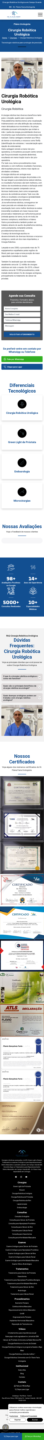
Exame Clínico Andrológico (22, 1256)
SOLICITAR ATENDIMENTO (22, 334)
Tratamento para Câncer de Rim (22, 1279)
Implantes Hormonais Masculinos (22, 1313)
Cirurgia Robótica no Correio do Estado (22, 1335)
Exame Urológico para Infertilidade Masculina (22, 1252)
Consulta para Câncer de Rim (22, 1219)
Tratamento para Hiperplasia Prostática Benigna (22, 1272)
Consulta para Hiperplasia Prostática (22, 1215)
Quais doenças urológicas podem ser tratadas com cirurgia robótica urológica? (19, 690)
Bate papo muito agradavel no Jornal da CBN (22, 1328)
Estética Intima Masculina (22, 1298)
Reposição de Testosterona (22, 1316)
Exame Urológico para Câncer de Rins (22, 1245)
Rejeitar (17, 1420)
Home (4, 38)
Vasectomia (22, 1268)
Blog (22, 1366)
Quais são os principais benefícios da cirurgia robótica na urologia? (19, 679)
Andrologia (22, 1283)
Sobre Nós (22, 1362)
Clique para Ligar (13, 367)
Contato (22, 1369)
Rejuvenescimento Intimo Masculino (22, 1302)
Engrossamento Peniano (22, 1309)
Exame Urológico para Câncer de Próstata (22, 1238)
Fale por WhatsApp (14, 359)
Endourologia (22, 1200)
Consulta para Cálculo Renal (22, 1223)
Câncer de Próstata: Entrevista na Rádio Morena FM (22, 1332)
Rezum (22, 1182)
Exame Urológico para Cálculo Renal (22, 1249)
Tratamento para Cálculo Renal (22, 1286)
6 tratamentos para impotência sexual (22, 1325)
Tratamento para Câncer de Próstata (22, 1265)
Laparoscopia (22, 1196)
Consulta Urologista (22, 1208)
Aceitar (35, 1420)
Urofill (22, 1306)
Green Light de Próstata (22, 1178)
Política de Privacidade (28, 1416)
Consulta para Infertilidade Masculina (22, 1230)
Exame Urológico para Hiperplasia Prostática (22, 1242)
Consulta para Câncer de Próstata (22, 1212)
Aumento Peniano (22, 1295)
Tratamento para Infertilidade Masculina (22, 1275)
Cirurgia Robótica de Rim (22, 1192)
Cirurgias (13, 38)
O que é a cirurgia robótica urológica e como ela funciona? (20, 669)
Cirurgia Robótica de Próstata (22, 1189)
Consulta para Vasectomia (22, 1226)
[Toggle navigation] (40, 14)
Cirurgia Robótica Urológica (22, 1185)
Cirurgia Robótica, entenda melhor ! (22, 1346)
